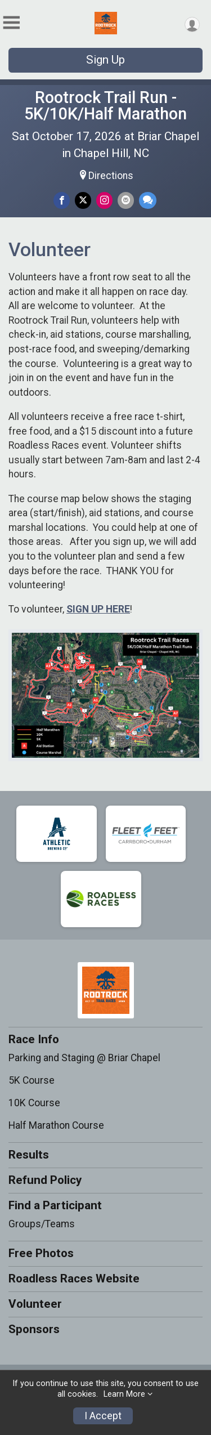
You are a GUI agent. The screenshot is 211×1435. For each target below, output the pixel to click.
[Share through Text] (147, 200)
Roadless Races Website (74, 1278)
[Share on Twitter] (83, 200)
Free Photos (41, 1253)
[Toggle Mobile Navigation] (11, 22)
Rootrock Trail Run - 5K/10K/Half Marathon (105, 105)
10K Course (34, 1102)
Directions (110, 175)
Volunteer (35, 1304)
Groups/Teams (41, 1224)
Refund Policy (45, 1180)
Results (28, 1154)
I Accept (103, 1415)
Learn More (124, 1394)
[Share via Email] (126, 200)
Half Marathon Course (56, 1125)
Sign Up (105, 59)
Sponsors (34, 1329)
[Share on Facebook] (61, 200)
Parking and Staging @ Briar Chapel (84, 1057)
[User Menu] (192, 24)
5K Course (31, 1080)
